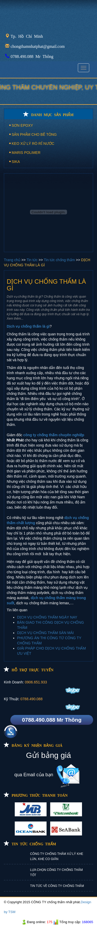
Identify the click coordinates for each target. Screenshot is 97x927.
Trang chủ (12, 260)
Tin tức (33, 260)
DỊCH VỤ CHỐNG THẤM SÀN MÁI (45, 633)
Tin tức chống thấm (60, 260)
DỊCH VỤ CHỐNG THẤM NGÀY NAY (47, 617)
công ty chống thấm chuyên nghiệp (53, 435)
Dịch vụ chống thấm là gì (28, 326)
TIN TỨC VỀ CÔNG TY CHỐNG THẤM (57, 886)
